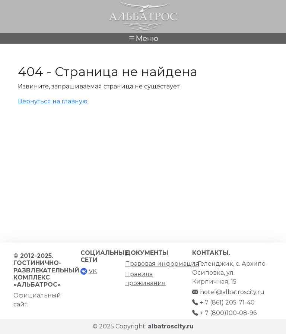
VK (93, 271)
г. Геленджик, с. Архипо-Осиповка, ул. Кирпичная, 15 (230, 272)
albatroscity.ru (171, 326)
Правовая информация (162, 263)
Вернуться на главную (53, 101)
